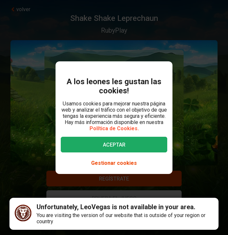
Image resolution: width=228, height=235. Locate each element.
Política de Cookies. (114, 128)
